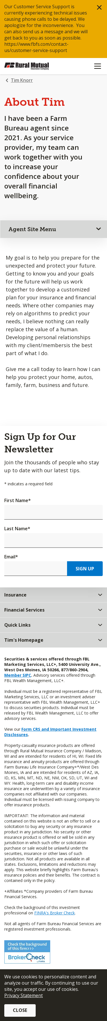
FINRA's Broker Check (54, 913)
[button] (99, 7)
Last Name (17, 528)
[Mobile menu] (97, 66)
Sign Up (85, 569)
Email (11, 557)
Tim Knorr (22, 80)
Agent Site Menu (32, 229)
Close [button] (20, 1010)
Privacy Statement (23, 995)
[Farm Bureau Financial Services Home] (33, 66)
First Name (17, 500)
